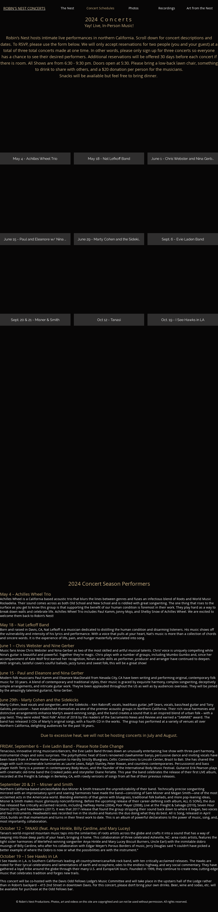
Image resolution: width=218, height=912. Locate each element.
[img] (35, 126)
